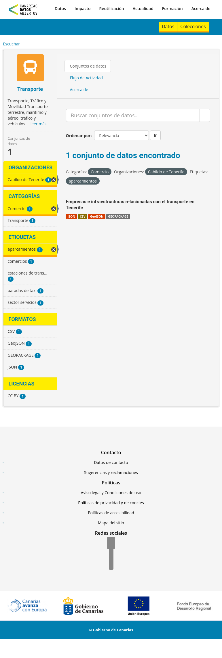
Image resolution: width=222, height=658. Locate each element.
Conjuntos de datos (88, 66)
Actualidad (143, 8)
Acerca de (200, 8)
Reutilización (111, 8)
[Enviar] (205, 115)
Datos (60, 8)
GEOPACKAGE (118, 216)
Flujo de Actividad (86, 77)
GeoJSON (96, 216)
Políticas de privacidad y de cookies (111, 502)
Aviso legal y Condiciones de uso (111, 492)
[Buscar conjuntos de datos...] (133, 115)
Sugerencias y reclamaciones (111, 472)
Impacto (83, 8)
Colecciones (193, 26)
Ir (155, 135)
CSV (82, 216)
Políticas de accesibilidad (111, 512)
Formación (172, 8)
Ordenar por (78, 135)
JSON (71, 216)
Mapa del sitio (111, 522)
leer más (39, 123)
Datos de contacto (111, 462)
